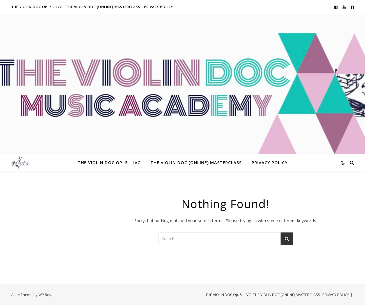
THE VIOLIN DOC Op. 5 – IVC (36, 6)
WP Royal (46, 294)
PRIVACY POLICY (158, 6)
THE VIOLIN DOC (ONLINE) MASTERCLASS (103, 6)
